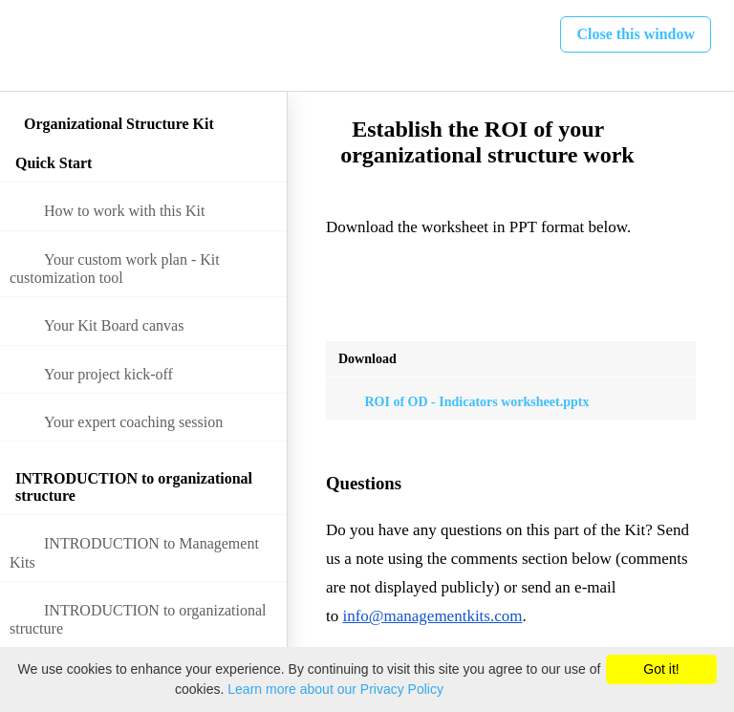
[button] (35, 45)
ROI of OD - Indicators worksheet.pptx (463, 402)
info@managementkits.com (432, 616)
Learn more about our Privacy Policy (335, 689)
